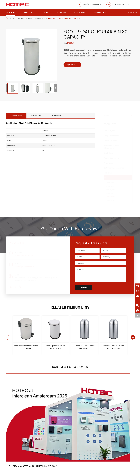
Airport (50, 464)
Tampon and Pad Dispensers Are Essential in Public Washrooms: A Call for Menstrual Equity (114, 411)
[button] (7, 88)
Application (28, 12)
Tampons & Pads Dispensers (113, 146)
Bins (30, 18)
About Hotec (87, 464)
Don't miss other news (69, 435)
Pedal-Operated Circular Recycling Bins (55, 347)
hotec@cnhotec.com (120, 4)
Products (10, 12)
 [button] (6, 335)
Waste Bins (112, 186)
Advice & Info (80, 12)
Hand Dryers (111, 131)
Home (12, 18)
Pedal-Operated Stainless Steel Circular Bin (26, 347)
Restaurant (68, 464)
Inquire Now (73, 65)
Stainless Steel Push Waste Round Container (114, 347)
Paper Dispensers (113, 158)
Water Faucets (112, 140)
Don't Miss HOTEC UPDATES (70, 368)
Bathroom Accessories (116, 168)
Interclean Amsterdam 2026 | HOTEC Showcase (23, 411)
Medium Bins (40, 18)
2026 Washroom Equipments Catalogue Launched (68, 411)
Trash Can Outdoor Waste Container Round (85, 347)
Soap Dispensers (113, 135)
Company (61, 12)
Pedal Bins (111, 183)
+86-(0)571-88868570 (92, 4)
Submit (83, 287)
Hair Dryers (110, 173)
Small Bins (111, 193)
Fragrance (110, 163)
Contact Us (100, 12)
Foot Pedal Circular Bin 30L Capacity (64, 18)
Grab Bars (110, 153)
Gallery (45, 12)
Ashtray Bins (112, 190)
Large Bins (111, 200)
